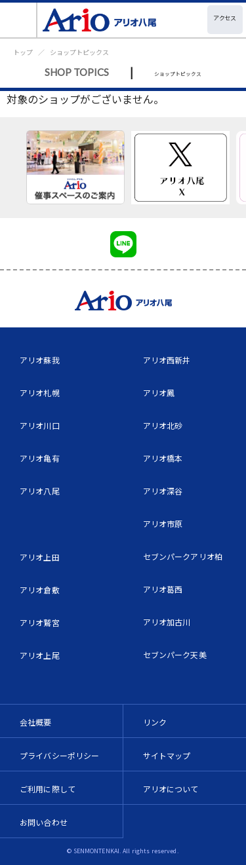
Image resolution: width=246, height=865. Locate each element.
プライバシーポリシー (60, 755)
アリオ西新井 (167, 359)
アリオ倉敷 (40, 589)
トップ (23, 52)
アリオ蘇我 (40, 359)
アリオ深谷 (163, 490)
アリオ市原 (163, 523)
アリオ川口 (40, 425)
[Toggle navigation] (18, 20)
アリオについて (171, 788)
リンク (155, 721)
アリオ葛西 (163, 589)
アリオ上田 (40, 556)
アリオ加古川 (167, 621)
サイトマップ (167, 755)
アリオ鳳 (159, 392)
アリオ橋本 (163, 458)
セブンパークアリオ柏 (183, 556)
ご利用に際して (47, 788)
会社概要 (36, 721)
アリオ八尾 (40, 490)
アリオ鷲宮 (40, 622)
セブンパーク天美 (175, 654)
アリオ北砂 (163, 425)
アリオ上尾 (40, 655)
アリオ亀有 (40, 458)
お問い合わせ (44, 822)
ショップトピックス (79, 52)
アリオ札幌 (40, 392)
